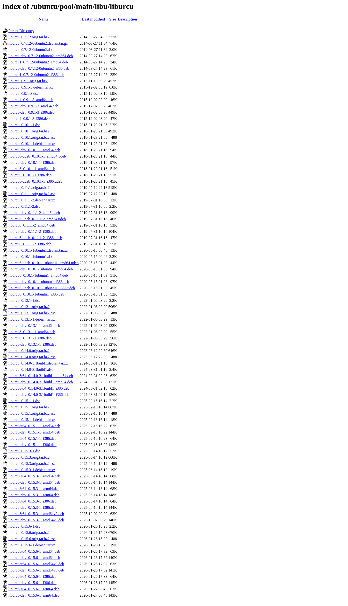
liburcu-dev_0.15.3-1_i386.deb (32, 507)
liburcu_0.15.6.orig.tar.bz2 (29, 532)
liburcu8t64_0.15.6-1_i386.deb (32, 576)
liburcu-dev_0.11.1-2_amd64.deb (34, 213)
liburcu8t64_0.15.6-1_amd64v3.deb (36, 564)
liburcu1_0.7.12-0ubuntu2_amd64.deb (38, 62)
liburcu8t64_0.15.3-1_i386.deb (32, 501)
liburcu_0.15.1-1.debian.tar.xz (31, 420)
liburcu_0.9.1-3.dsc (23, 93)
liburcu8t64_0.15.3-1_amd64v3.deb (36, 514)
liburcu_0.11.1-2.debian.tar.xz (31, 200)
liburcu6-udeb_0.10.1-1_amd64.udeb (37, 156)
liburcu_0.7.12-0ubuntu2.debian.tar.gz (38, 43)
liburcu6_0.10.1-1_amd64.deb (31, 169)
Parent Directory (21, 31)
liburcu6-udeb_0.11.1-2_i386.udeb (35, 238)
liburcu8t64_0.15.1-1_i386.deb (32, 438)
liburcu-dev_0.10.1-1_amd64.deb (34, 150)
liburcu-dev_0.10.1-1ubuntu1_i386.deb (38, 282)
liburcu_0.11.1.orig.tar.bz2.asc (31, 194)
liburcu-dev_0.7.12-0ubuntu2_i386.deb (38, 68)
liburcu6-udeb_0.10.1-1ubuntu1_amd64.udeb (43, 263)
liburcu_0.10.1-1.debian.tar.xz (31, 144)
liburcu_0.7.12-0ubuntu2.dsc (30, 50)
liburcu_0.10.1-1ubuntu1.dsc (30, 257)
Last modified (93, 19)
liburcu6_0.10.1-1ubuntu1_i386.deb (36, 294)
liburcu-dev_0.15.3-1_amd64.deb (34, 482)
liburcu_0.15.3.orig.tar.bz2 (29, 457)
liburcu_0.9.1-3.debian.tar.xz (30, 87)
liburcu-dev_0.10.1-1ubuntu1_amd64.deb (40, 269)
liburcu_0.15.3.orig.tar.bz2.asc (32, 463)
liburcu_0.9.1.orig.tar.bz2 (28, 81)
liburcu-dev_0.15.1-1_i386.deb (32, 445)
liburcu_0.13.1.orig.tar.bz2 (29, 307)
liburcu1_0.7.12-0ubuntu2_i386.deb (36, 75)
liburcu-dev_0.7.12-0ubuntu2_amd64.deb (40, 56)
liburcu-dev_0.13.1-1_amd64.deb (34, 326)
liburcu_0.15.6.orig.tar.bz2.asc (32, 539)
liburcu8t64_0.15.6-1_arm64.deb (33, 589)
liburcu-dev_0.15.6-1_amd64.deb (34, 558)
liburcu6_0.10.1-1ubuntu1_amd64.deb (38, 275)
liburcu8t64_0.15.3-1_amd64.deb (34, 476)
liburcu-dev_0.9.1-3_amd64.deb (33, 106)
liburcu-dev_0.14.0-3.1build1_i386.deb (38, 395)
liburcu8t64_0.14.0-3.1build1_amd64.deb (40, 376)
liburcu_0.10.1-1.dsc (24, 125)
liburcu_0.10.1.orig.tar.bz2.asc (32, 137)
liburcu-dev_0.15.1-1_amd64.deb (34, 432)
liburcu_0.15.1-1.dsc (24, 401)
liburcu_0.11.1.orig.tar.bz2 (29, 188)
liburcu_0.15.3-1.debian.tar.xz (31, 470)
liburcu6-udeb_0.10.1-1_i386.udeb (35, 181)
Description (127, 19)
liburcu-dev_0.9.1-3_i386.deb (31, 112)
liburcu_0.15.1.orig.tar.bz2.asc (32, 413)
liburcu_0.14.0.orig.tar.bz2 (29, 351)
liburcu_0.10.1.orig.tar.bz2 (29, 131)
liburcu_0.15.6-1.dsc (24, 526)
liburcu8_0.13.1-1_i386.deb (29, 338)
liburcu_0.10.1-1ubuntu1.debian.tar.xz (38, 250)
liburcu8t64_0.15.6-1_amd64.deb (34, 551)
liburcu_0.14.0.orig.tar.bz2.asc (32, 357)
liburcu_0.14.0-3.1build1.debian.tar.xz (38, 363)
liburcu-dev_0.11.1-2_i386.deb (32, 231)
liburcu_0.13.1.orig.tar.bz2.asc (32, 313)
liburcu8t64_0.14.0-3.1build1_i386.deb (38, 388)
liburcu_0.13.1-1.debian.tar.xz (31, 319)
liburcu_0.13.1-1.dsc (24, 300)
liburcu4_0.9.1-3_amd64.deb (30, 100)
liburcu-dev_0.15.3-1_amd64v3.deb (36, 520)
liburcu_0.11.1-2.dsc (24, 206)
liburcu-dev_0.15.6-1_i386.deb (32, 583)
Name (43, 19)
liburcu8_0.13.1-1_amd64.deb (31, 332)
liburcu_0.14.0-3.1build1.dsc (30, 369)
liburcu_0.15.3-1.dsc (24, 451)
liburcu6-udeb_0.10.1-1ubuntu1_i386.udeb (41, 288)
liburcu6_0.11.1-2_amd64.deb (31, 225)
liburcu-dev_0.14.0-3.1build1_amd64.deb (40, 382)
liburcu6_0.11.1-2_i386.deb (29, 244)
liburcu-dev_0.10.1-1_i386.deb (32, 162)
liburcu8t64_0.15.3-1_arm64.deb (33, 489)
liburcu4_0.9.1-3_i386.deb (29, 119)
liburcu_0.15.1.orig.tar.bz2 (29, 407)
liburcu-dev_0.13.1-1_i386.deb (32, 344)
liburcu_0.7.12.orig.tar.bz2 (29, 37)
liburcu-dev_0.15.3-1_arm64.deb (33, 495)
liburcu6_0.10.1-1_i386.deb (29, 175)
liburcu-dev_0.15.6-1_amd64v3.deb (36, 570)
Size (112, 19)
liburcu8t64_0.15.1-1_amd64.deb (34, 426)
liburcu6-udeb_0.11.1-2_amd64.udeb (37, 219)
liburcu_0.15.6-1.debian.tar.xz (31, 545)
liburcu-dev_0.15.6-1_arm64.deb (33, 595)
